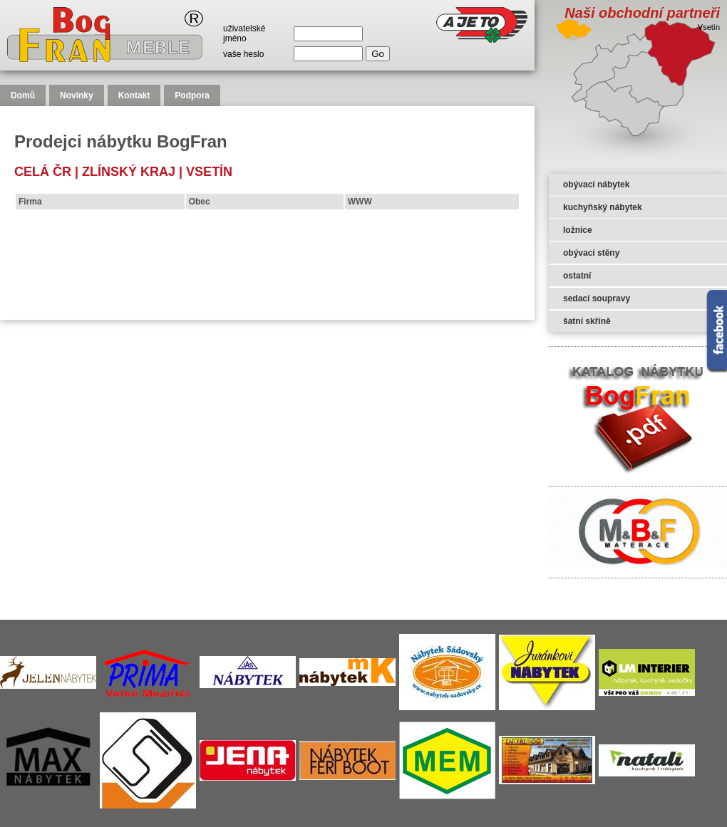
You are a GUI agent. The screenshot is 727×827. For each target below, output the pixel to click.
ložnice (577, 230)
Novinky (76, 95)
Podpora (192, 95)
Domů (23, 95)
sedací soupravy (596, 298)
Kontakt (134, 95)
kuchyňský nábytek (602, 207)
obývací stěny (591, 253)
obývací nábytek (596, 184)
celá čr (42, 172)
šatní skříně (587, 321)
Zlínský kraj (128, 172)
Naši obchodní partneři (642, 13)
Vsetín (209, 172)
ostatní (577, 276)
